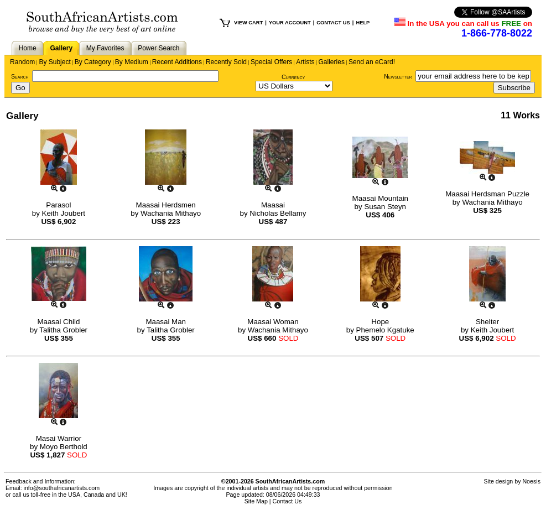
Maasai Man (165, 322)
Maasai (273, 205)
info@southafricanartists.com (62, 488)
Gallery (61, 48)
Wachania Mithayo (171, 213)
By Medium (131, 62)
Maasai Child (58, 322)
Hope (380, 322)
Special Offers (271, 62)
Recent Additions (177, 62)
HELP (363, 22)
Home (28, 48)
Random (22, 62)
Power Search (158, 48)
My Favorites (105, 48)
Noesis (531, 481)
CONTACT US (333, 22)
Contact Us (287, 501)
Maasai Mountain (380, 198)
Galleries (332, 62)
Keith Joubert (64, 213)
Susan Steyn (385, 206)
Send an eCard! (372, 62)
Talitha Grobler (63, 330)
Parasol (58, 205)
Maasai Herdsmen (166, 205)
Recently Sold (226, 62)
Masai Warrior (58, 438)
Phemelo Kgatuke (385, 330)
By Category (93, 62)
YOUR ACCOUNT (290, 22)
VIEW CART (248, 22)
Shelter (487, 322)
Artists (305, 62)
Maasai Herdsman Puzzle (487, 194)
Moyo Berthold (63, 447)
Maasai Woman (272, 322)
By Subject (54, 62)
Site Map (256, 501)
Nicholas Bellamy (277, 213)
